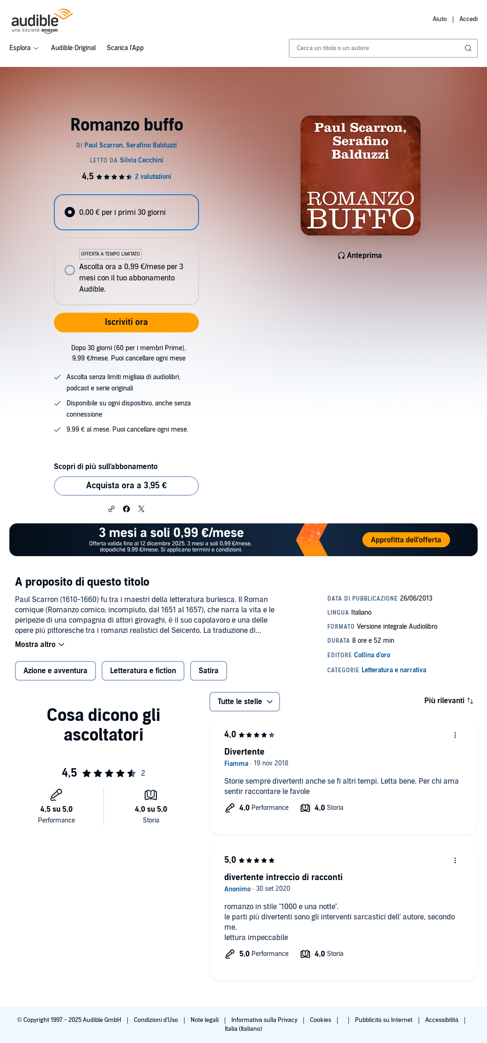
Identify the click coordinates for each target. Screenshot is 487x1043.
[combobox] (383, 48)
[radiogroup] (126, 249)
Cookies (321, 1020)
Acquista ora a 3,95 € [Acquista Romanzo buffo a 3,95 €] (126, 486)
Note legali (205, 1020)
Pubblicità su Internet (384, 1020)
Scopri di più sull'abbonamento (105, 466)
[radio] (126, 212)
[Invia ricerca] (469, 48)
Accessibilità (442, 1020)
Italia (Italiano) (243, 1029)
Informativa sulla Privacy (265, 1020)
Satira (209, 671)
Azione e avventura (55, 671)
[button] (111, 508)
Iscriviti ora (126, 322)
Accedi (468, 19)
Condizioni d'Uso (156, 1020)
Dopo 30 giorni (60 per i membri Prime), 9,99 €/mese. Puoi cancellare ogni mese (128, 353)
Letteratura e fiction (143, 671)
